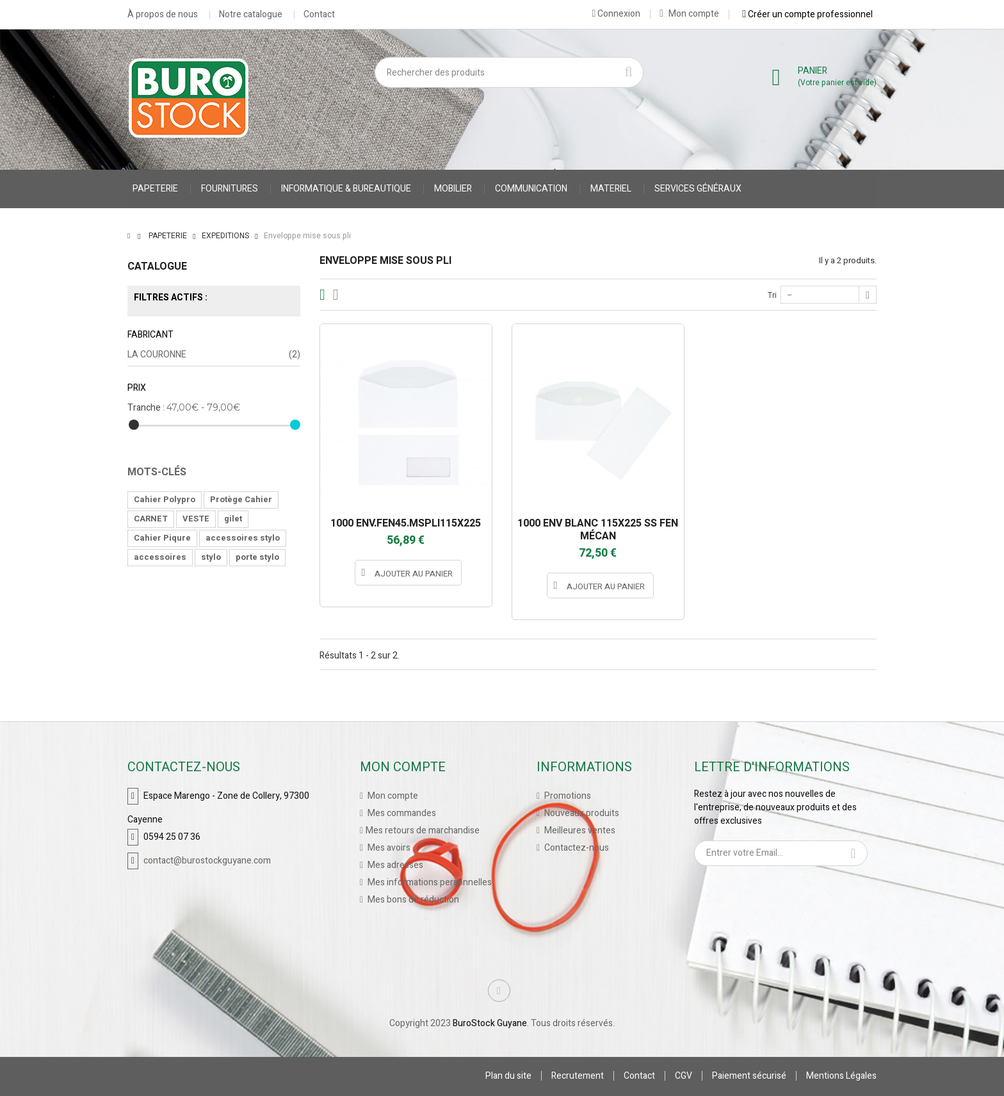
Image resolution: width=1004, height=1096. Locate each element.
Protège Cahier (241, 499)
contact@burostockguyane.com (207, 860)
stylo (211, 557)
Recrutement (577, 1076)
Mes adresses (394, 865)
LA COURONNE (213, 354)
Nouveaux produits (580, 813)
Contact (319, 14)
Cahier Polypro (164, 499)
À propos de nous (162, 14)
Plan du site (508, 1076)
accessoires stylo (243, 538)
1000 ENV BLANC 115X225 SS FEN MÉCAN (597, 530)
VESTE (195, 518)
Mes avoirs (388, 848)
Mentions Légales (841, 1076)
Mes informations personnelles (429, 882)
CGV (683, 1076)
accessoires (160, 557)
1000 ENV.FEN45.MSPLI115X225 (405, 523)
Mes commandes (401, 813)
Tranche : (146, 407)
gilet (233, 518)
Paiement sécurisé (749, 1076)
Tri (772, 295)
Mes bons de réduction (412, 899)
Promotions (566, 796)
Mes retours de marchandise (423, 830)
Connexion (616, 13)
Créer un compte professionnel (807, 14)
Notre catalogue (250, 14)
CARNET (151, 518)
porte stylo (257, 557)
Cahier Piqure (162, 538)
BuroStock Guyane (490, 1023)
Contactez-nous (575, 848)
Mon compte (689, 13)
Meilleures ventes (578, 830)
